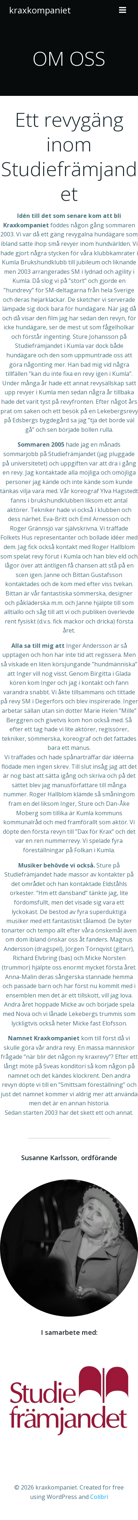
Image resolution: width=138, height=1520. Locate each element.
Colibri (99, 1497)
